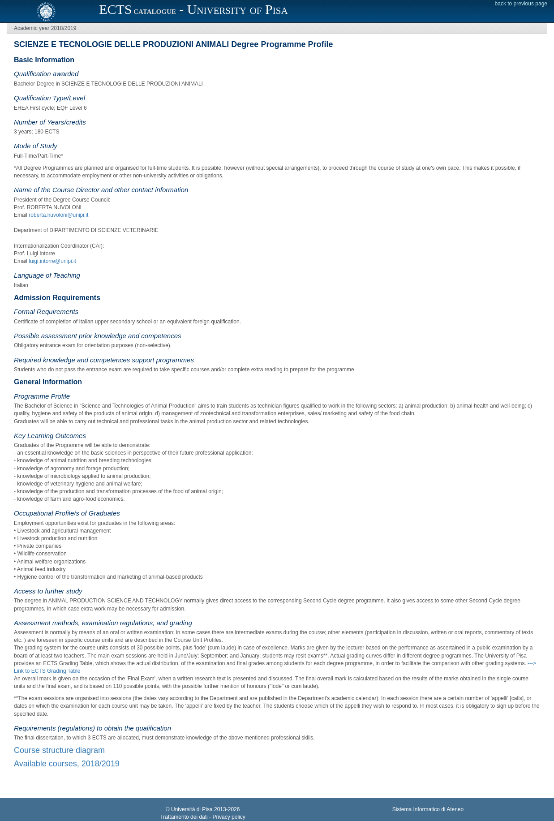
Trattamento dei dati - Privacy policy (202, 817)
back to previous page (521, 3)
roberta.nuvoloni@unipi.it (58, 215)
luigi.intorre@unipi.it (52, 261)
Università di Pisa (192, 809)
